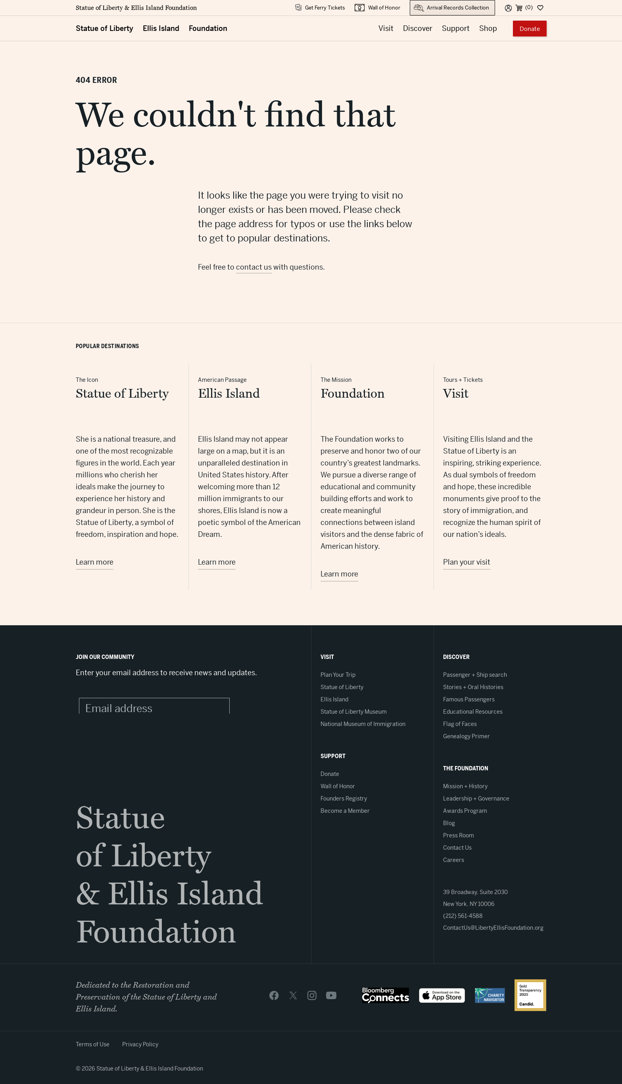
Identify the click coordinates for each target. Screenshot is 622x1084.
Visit (386, 28)
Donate (530, 29)
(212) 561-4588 (463, 915)
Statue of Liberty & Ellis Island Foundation (136, 8)
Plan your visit (466, 562)
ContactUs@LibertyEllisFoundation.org (493, 927)
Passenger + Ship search (475, 674)
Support (456, 28)
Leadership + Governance (476, 798)
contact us (254, 267)
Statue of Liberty (104, 28)
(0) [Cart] (529, 7)
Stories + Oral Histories (473, 687)
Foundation (208, 28)
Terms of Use (92, 1044)
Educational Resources (473, 711)
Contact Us (457, 847)
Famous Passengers (469, 699)
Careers (453, 860)
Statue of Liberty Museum (354, 711)
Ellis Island (161, 28)
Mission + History (465, 786)
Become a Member (345, 810)
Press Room (458, 835)
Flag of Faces (460, 724)
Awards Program (465, 810)
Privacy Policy (140, 1044)
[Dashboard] (540, 7)
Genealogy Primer (466, 736)
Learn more (94, 562)
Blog (449, 823)
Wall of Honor (384, 7)
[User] (508, 7)
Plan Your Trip (338, 674)
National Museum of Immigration (363, 724)
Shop (488, 28)
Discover (417, 28)
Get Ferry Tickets (325, 7)
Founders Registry (344, 798)
